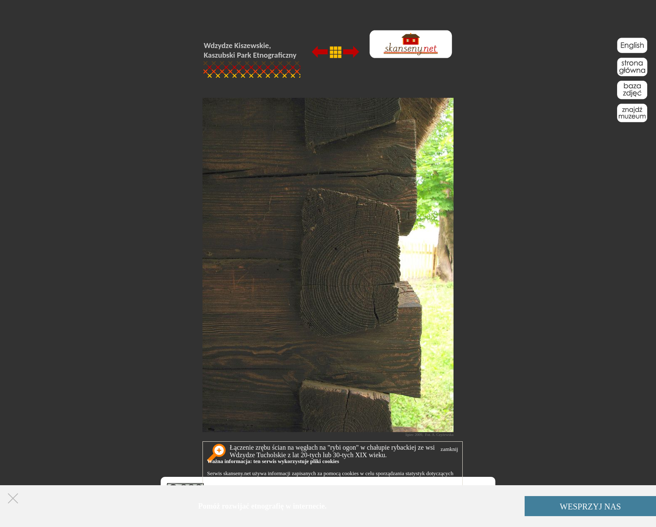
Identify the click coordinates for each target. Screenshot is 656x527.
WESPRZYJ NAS (590, 506)
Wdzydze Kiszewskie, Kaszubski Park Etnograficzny (250, 50)
